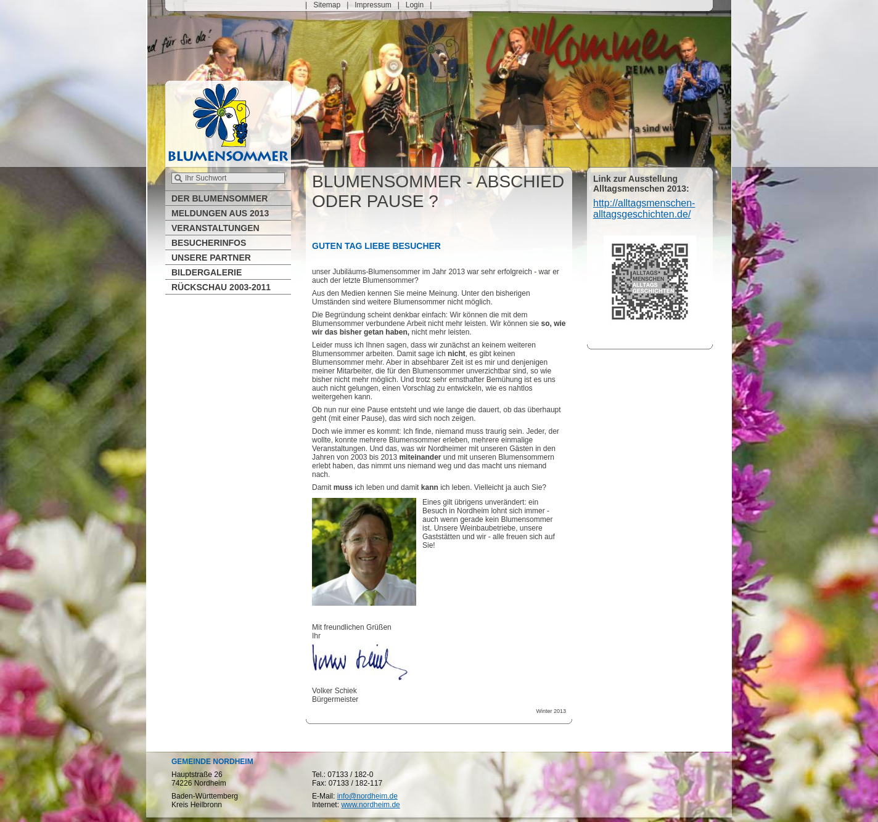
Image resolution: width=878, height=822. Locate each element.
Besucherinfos (208, 243)
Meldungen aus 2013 (220, 213)
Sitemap (326, 5)
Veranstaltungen (215, 228)
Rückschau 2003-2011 (221, 287)
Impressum (373, 5)
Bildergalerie (206, 272)
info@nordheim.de (367, 796)
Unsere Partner (211, 257)
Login (415, 5)
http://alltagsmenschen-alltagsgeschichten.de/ (644, 208)
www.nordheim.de (370, 804)
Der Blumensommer (219, 198)
